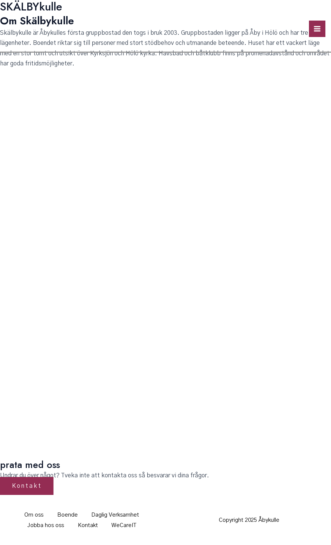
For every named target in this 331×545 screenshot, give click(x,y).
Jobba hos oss (44, 525)
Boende (67, 515)
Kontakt (88, 525)
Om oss (32, 515)
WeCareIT (125, 525)
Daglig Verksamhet (117, 515)
